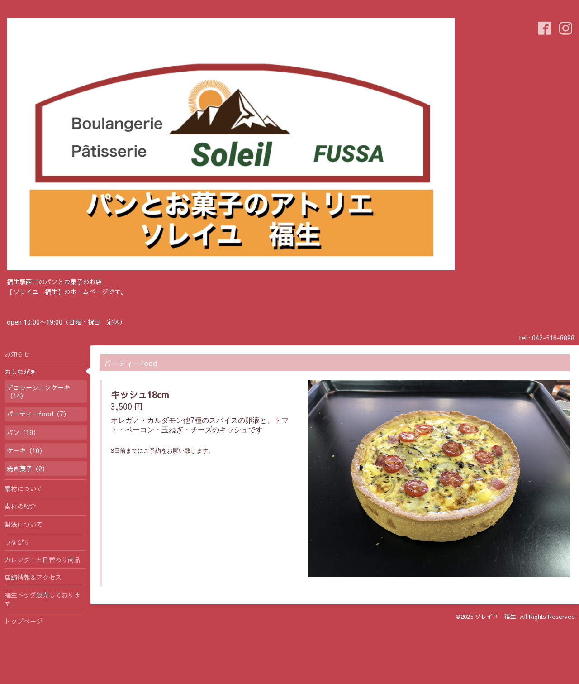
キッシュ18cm (140, 394)
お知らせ (17, 354)
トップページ (24, 621)
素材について (24, 488)
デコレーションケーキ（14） (38, 391)
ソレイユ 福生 (495, 616)
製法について (24, 524)
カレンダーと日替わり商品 (43, 559)
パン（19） (23, 432)
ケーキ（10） (26, 450)
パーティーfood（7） (38, 413)
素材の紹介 (20, 506)
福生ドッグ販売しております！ (43, 598)
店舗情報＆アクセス (33, 577)
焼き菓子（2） (27, 468)
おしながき (20, 371)
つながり (17, 541)
